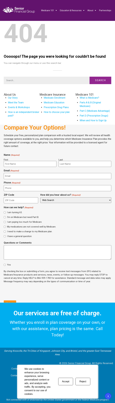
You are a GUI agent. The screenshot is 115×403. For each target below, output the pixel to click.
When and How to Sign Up (93, 120)
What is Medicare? (89, 97)
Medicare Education (54, 102)
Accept (65, 381)
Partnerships (105, 10)
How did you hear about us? (60, 195)
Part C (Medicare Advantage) (95, 110)
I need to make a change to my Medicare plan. (29, 231)
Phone (12, 183)
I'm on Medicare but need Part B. (23, 217)
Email (11, 170)
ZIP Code (9, 195)
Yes (9, 264)
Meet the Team (16, 102)
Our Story (13, 97)
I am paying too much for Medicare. (24, 221)
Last (61, 159)
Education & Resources (72, 10)
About (91, 10)
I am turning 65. (14, 212)
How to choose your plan (57, 112)
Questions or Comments (18, 243)
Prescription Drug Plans (56, 107)
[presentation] (26, 291)
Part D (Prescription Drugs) (94, 115)
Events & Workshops (19, 107)
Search (100, 80)
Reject (83, 381)
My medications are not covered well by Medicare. (31, 226)
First (6, 159)
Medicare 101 (49, 10)
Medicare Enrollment (54, 97)
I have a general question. (19, 236)
